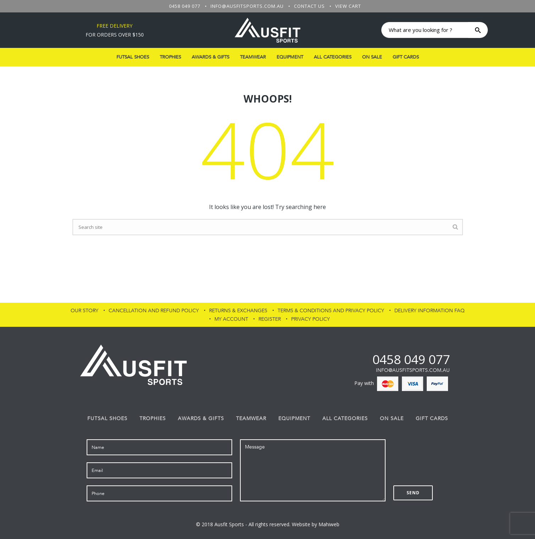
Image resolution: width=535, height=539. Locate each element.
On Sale (372, 57)
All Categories (332, 57)
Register (269, 319)
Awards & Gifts (210, 57)
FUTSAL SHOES (132, 57)
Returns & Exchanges (238, 310)
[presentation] (447, 453)
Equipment (290, 57)
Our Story (84, 310)
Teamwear (253, 57)
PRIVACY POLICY (310, 319)
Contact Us (309, 6)
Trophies (170, 57)
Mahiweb (328, 524)
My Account (231, 319)
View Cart (348, 6)
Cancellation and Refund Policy (154, 310)
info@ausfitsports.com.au (247, 6)
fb (354, 359)
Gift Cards (406, 57)
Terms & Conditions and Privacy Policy (331, 310)
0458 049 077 (184, 6)
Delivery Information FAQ (429, 310)
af (366, 359)
